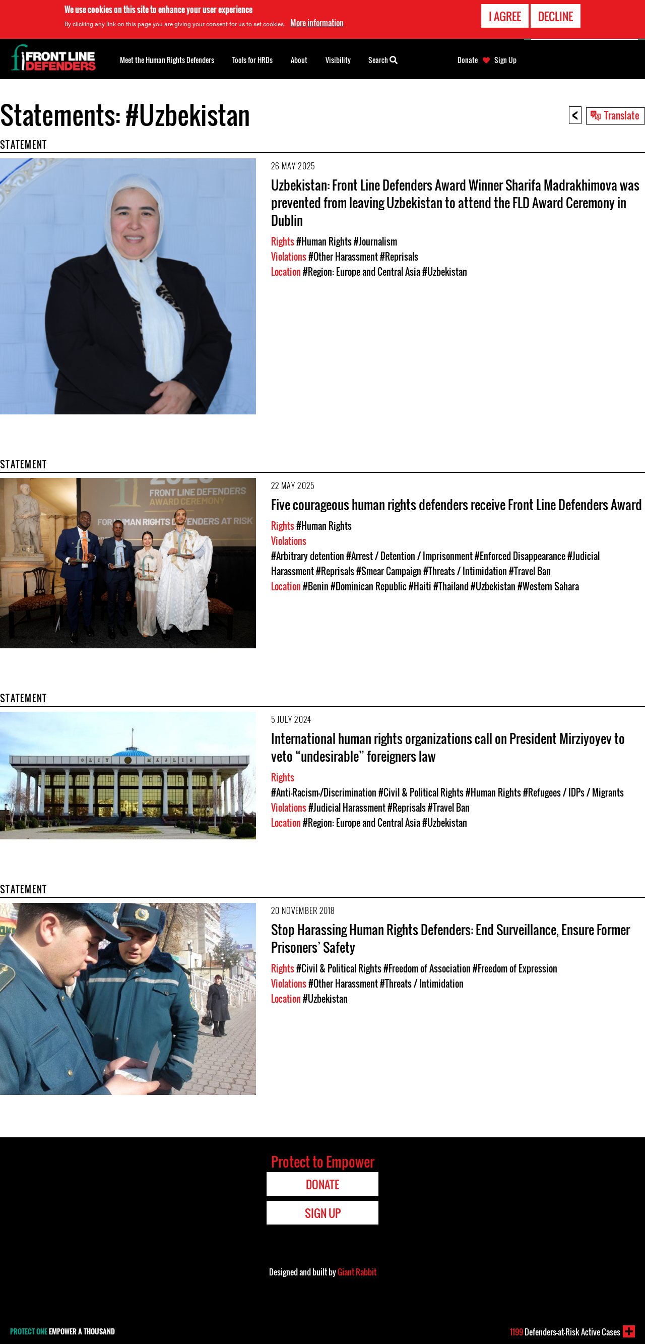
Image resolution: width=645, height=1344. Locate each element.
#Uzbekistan (444, 271)
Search (383, 59)
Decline (555, 16)
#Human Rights (324, 241)
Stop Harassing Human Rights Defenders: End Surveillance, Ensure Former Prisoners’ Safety (450, 938)
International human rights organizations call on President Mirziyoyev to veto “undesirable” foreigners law (448, 747)
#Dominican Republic (369, 586)
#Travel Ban (530, 571)
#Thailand (451, 586)
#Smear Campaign (388, 571)
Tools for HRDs (252, 59)
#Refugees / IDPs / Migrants (573, 792)
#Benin (316, 586)
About (299, 59)
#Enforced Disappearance (520, 556)
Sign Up (505, 60)
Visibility (338, 59)
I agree (505, 16)
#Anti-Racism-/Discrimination (323, 792)
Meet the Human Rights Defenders (167, 59)
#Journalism (375, 241)
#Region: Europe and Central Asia (361, 271)
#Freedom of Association (427, 968)
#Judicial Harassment (346, 807)
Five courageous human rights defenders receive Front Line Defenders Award (456, 504)
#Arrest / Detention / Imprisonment (409, 556)
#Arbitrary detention (307, 556)
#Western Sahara (548, 586)
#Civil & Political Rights (421, 792)
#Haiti (420, 586)
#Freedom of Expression (515, 968)
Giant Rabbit (357, 1272)
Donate (468, 60)
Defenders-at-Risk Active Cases (565, 1332)
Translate (621, 115)
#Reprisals (399, 256)
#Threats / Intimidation (465, 571)
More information (317, 23)
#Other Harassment (343, 256)
